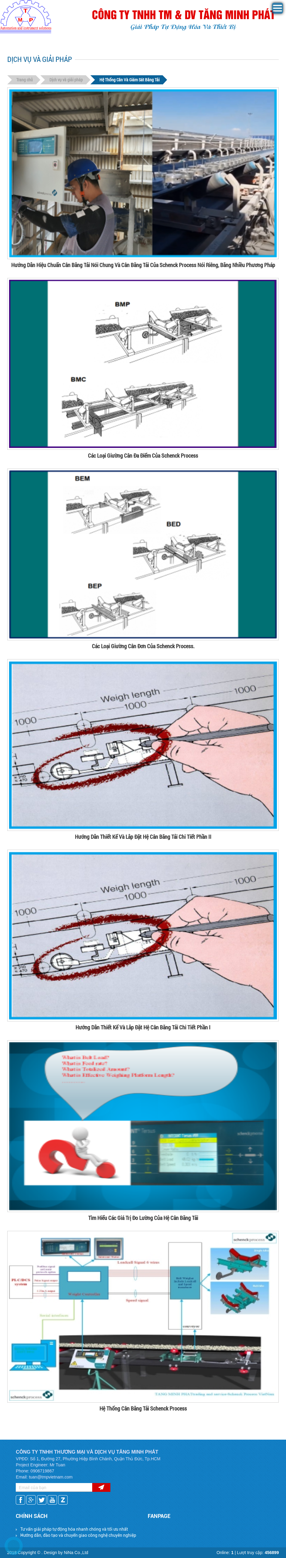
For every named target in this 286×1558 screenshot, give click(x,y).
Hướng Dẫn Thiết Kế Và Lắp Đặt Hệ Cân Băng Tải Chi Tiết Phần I (143, 1027)
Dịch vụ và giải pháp (66, 80)
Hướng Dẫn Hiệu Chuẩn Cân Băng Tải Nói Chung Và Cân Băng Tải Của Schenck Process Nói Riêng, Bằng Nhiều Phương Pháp (143, 265)
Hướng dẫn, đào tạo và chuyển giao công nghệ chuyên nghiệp (78, 1535)
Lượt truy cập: (258, 1552)
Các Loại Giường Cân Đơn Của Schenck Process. (143, 646)
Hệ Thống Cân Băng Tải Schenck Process (143, 1408)
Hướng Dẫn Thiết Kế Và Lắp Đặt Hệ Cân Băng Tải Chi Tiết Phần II (143, 836)
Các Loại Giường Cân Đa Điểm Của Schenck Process (143, 455)
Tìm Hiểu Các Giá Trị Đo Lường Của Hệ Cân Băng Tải (143, 1217)
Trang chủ (24, 80)
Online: (225, 1552)
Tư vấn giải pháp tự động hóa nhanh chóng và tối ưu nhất (74, 1529)
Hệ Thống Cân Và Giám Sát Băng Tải (129, 80)
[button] (277, 12)
